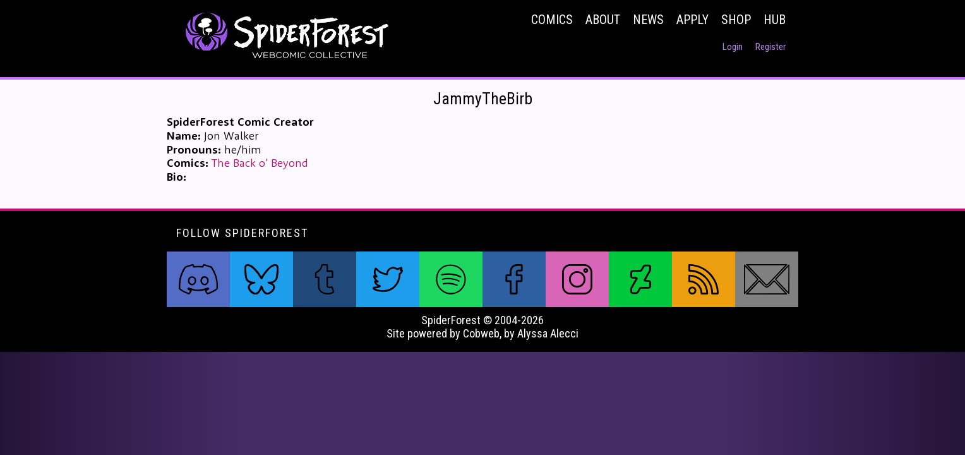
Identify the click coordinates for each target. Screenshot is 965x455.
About (602, 19)
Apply (692, 19)
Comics (552, 19)
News (648, 19)
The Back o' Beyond (260, 162)
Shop (736, 19)
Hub (775, 19)
